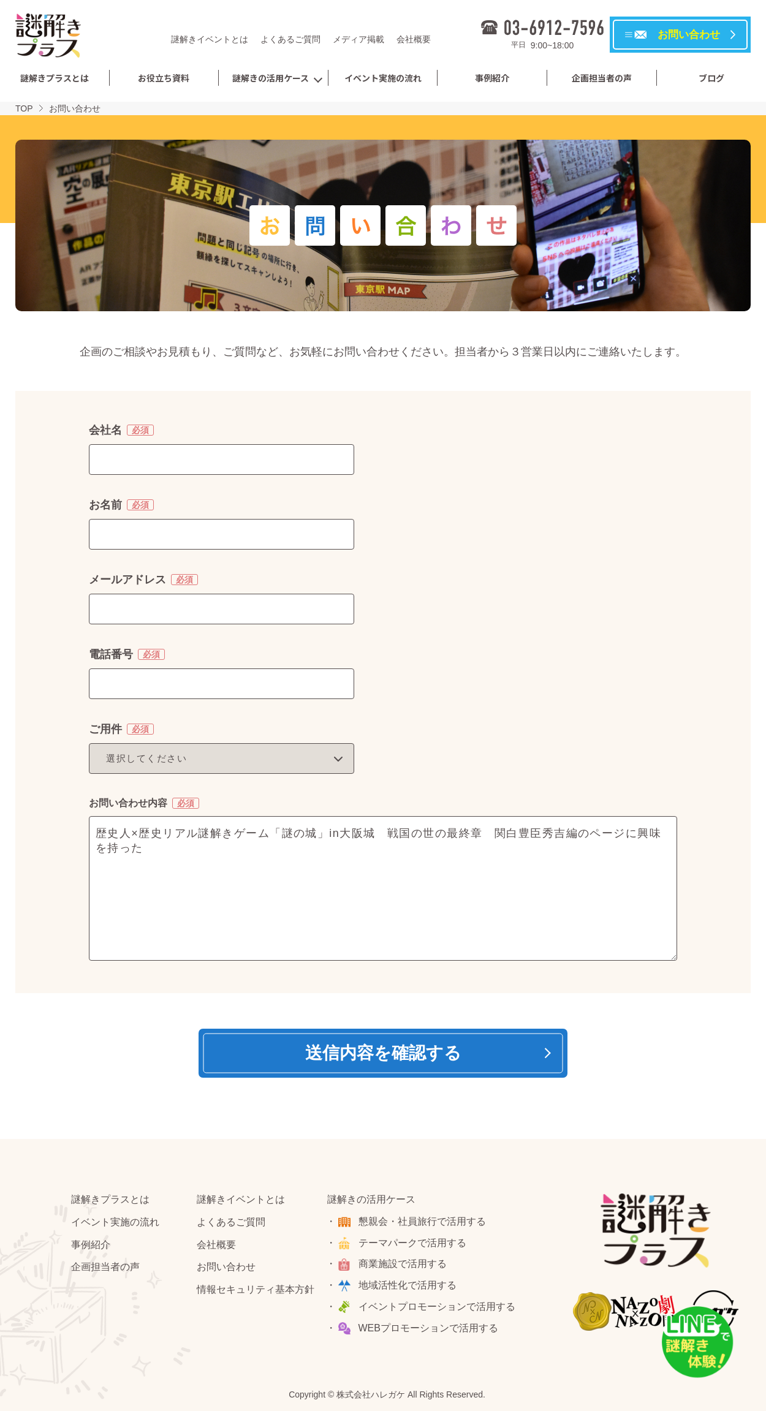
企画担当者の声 (602, 78)
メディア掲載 (358, 39)
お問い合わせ (226, 1267)
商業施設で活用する (402, 1263)
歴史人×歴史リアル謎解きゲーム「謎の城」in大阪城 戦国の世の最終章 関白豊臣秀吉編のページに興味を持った (383, 888)
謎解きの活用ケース (270, 78)
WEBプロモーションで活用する (428, 1328)
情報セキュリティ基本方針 (255, 1289)
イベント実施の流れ (383, 78)
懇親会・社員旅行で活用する (422, 1221)
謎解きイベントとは (209, 39)
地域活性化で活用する (407, 1285)
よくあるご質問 (290, 39)
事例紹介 (492, 78)
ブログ (711, 78)
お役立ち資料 (163, 78)
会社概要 (413, 39)
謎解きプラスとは (54, 78)
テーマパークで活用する (412, 1243)
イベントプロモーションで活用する (436, 1306)
